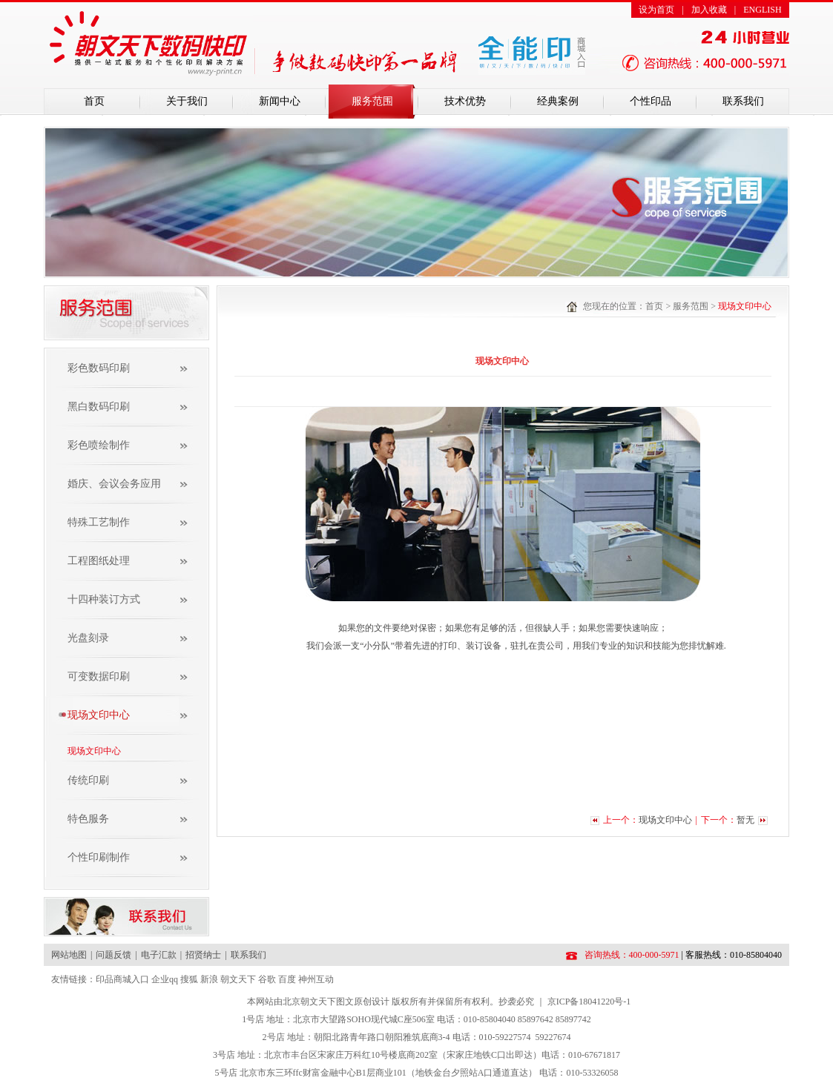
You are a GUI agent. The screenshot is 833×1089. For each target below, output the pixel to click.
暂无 (745, 820)
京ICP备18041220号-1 (589, 1001)
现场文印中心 (94, 751)
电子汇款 (159, 955)
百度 (287, 979)
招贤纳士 (203, 955)
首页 (94, 101)
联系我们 (743, 101)
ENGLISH (762, 9)
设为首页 (656, 9)
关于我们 (187, 101)
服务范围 (372, 101)
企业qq (164, 979)
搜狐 (189, 979)
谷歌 (267, 979)
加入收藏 (709, 9)
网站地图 (69, 955)
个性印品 (650, 101)
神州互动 (316, 979)
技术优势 (465, 101)
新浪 (209, 979)
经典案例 (558, 101)
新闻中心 (279, 101)
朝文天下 (238, 979)
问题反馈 (113, 955)
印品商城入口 (122, 979)
